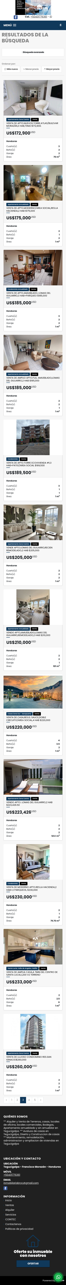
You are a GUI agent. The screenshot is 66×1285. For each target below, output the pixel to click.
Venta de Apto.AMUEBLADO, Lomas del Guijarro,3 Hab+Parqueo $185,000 (28, 294)
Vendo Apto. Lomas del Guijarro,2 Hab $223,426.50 (29, 803)
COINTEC (10, 1219)
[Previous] (6, 1100)
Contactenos (13, 1224)
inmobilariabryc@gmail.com (21, 1183)
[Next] (40, 1100)
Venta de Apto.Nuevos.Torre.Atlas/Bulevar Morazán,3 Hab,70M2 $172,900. (32, 124)
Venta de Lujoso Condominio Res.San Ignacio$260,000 (28, 1058)
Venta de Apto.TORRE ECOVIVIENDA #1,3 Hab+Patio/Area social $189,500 (28, 464)
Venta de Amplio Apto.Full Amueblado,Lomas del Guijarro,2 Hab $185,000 (33, 379)
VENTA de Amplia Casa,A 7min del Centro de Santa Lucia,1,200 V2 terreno (32, 973)
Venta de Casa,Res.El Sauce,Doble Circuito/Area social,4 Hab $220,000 (28, 718)
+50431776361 (38, 16)
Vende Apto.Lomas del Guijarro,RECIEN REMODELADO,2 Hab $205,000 (29, 549)
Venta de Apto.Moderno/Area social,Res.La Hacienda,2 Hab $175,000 (32, 209)
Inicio (8, 1200)
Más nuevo (11, 69)
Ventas (9, 1205)
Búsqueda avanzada (33, 52)
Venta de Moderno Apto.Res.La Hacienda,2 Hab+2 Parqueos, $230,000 (31, 888)
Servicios (10, 1214)
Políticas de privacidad (19, 1229)
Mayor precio (51, 69)
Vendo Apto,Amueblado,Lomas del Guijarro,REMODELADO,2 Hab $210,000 (28, 634)
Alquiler (9, 1210)
